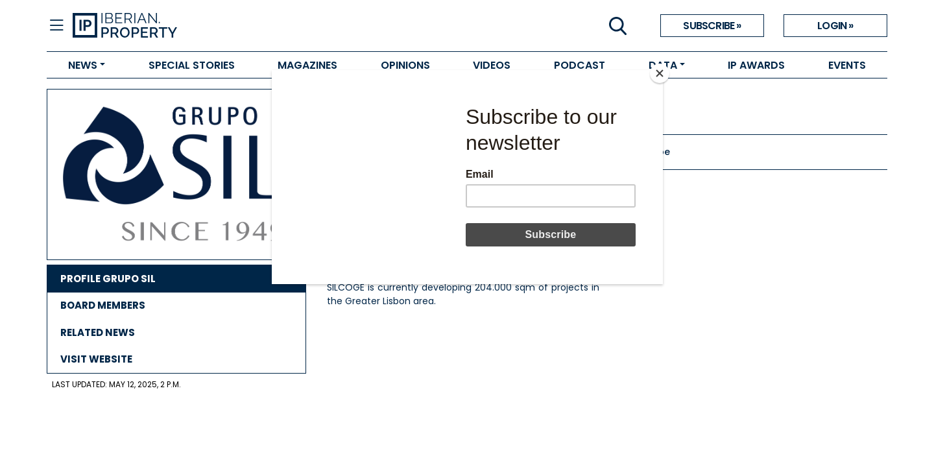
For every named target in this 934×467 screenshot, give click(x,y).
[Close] (659, 73)
